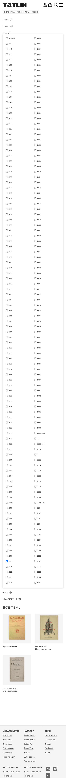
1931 (38, 70)
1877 (10, 332)
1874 (10, 316)
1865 (10, 273)
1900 (10, 454)
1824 (10, 145)
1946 (39, 150)
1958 (39, 214)
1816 (10, 140)
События (49, 748)
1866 (10, 278)
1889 (10, 396)
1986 (39, 364)
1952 (39, 182)
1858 (10, 252)
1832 (10, 161)
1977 (39, 316)
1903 (10, 470)
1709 (10, 65)
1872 (10, 305)
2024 (39, 577)
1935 (39, 92)
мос (39, 583)
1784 (10, 92)
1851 (10, 230)
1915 (10, 535)
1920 (35, 12)
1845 (10, 209)
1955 (39, 198)
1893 (10, 417)
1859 (10, 257)
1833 (10, 166)
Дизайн (48, 744)
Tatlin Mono (29, 740)
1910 (10, 508)
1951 (38, 177)
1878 (10, 337)
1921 (10, 567)
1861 (10, 268)
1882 (10, 358)
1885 (10, 374)
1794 (10, 108)
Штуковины (29, 757)
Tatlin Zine (28, 748)
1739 (10, 70)
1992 (39, 396)
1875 (10, 321)
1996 (39, 417)
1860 (10, 262)
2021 (10, 54)
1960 (39, 225)
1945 (39, 145)
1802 (10, 118)
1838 (10, 182)
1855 (10, 241)
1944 (39, 140)
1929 (39, 60)
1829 (10, 156)
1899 (10, 449)
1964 (39, 246)
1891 (10, 406)
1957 (39, 209)
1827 (10, 150)
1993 (39, 401)
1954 (39, 193)
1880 (10, 348)
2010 (39, 497)
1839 (10, 188)
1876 (10, 326)
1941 (38, 124)
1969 (39, 273)
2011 (38, 508)
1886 (10, 380)
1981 (38, 337)
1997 (39, 422)
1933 (39, 81)
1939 (39, 113)
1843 (10, 204)
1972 (39, 289)
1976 (39, 310)
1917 (10, 545)
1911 (10, 513)
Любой (12, 38)
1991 (38, 390)
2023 (10, 60)
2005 (39, 470)
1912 (10, 519)
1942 (39, 129)
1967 (39, 262)
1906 (10, 486)
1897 (10, 438)
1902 (10, 465)
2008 (39, 486)
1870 (10, 294)
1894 (10, 422)
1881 (10, 353)
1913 (10, 524)
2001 (39, 449)
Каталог (29, 731)
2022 (39, 567)
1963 (39, 241)
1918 (10, 551)
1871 (10, 300)
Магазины (7, 740)
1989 (39, 380)
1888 (10, 390)
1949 (39, 166)
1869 (10, 289)
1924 (10, 583)
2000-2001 (41, 444)
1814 (10, 134)
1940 (39, 118)
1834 (10, 172)
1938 (39, 108)
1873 (10, 310)
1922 (10, 572)
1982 (39, 342)
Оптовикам (8, 748)
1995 (39, 412)
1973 (39, 294)
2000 (39, 438)
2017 (39, 540)
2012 (39, 513)
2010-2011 (40, 502)
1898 (10, 444)
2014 (39, 524)
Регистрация (9, 757)
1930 (39, 65)
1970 (39, 278)
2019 (10, 49)
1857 (10, 246)
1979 (39, 326)
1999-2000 (41, 433)
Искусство (50, 740)
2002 (39, 454)
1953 (39, 188)
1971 (38, 284)
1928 (39, 54)
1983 (39, 348)
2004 (39, 465)
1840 (10, 193)
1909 (10, 502)
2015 (39, 529)
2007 (39, 481)
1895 (10, 428)
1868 (10, 284)
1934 (39, 86)
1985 (39, 358)
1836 (10, 177)
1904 (10, 476)
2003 (39, 460)
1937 (39, 102)
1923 (10, 577)
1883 (10, 364)
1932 (39, 76)
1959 (39, 220)
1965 (39, 252)
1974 (39, 300)
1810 (10, 129)
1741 (10, 76)
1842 (10, 198)
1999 (39, 428)
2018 (10, 44)
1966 (39, 257)
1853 (10, 236)
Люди (47, 753)
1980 (39, 332)
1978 (39, 321)
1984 (39, 353)
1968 (39, 268)
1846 (10, 214)
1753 (10, 81)
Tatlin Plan (28, 744)
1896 (10, 433)
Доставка (7, 744)
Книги (27, 753)
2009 (39, 492)
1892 (10, 412)
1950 (39, 172)
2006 (39, 476)
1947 (39, 156)
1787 (10, 97)
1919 (10, 556)
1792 (10, 102)
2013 (39, 519)
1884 (10, 369)
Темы (19, 12)
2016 (39, 535)
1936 (39, 97)
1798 (10, 113)
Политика (7, 753)
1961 (38, 230)
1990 (39, 385)
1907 (10, 492)
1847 (10, 220)
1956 (39, 204)
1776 (10, 86)
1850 (10, 225)
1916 (10, 540)
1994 (39, 406)
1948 (39, 161)
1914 (10, 529)
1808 (10, 124)
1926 (39, 44)
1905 (10, 481)
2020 (39, 556)
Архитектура (51, 735)
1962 (39, 236)
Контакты (7, 735)
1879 (10, 342)
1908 (10, 497)
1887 (10, 385)
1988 (39, 374)
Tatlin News (29, 735)
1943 (39, 134)
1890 (10, 401)
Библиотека (9, 12)
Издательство (11, 731)
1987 (39, 369)
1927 (39, 49)
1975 (39, 305)
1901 (10, 460)
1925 (39, 38)
